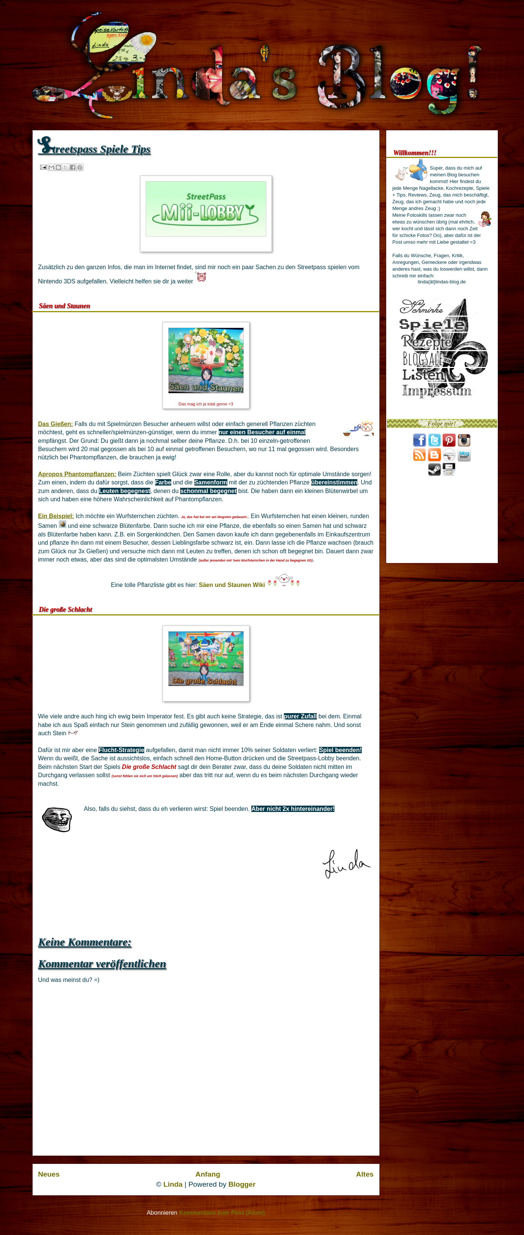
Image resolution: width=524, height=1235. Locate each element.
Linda (172, 1184)
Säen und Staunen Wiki (232, 585)
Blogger (242, 1184)
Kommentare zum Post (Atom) (222, 1213)
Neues (49, 1174)
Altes (365, 1174)
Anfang (208, 1174)
